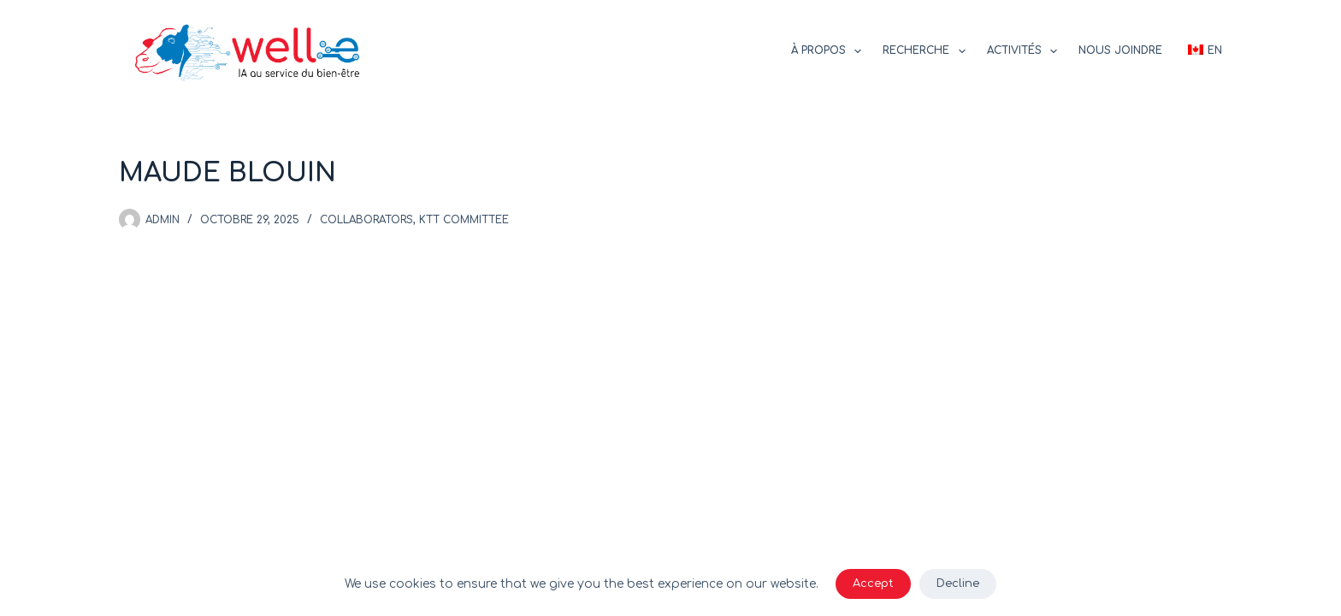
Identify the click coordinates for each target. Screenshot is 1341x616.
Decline (957, 583)
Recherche (927, 51)
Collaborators (366, 220)
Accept (873, 583)
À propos (829, 51)
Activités (1025, 51)
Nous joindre (1120, 50)
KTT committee (464, 220)
